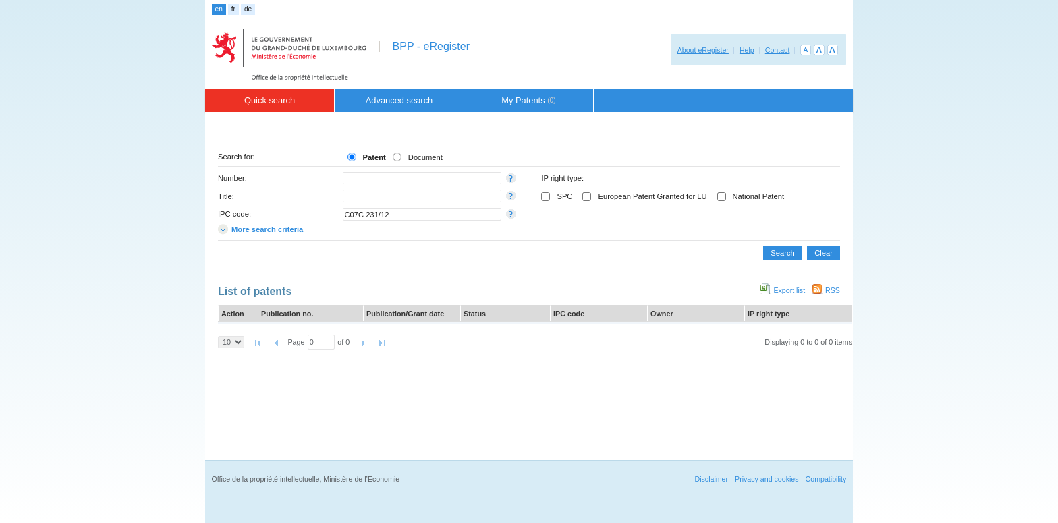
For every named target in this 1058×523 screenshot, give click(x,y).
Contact (777, 50)
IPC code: (234, 214)
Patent (374, 157)
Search (782, 253)
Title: (226, 196)
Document (425, 157)
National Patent (759, 196)
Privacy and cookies (767, 479)
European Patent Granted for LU (652, 196)
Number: (232, 178)
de (248, 9)
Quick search (269, 100)
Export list (789, 290)
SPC (564, 196)
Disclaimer (711, 479)
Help (747, 50)
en (219, 9)
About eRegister (703, 50)
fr (233, 9)
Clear (823, 253)
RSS (832, 290)
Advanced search (399, 100)
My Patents (528, 100)
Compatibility (826, 479)
